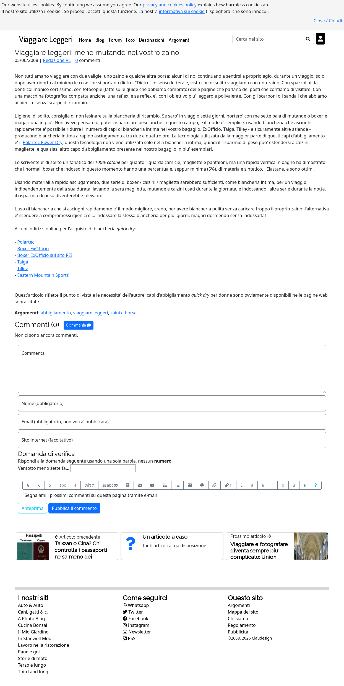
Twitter (133, 612)
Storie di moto (32, 658)
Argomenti (180, 39)
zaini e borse (123, 313)
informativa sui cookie (182, 11)
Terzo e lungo (32, 665)
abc (62, 485)
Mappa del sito (243, 612)
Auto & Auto (30, 605)
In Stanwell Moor (35, 638)
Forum (115, 39)
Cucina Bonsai (32, 625)
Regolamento (242, 625)
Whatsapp (136, 605)
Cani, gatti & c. (33, 612)
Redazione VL (57, 60)
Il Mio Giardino (33, 632)
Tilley (22, 268)
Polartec (25, 242)
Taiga (22, 262)
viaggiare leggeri (90, 313)
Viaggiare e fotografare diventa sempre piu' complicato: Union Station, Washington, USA (259, 557)
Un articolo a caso (164, 537)
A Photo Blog (31, 618)
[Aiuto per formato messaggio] (316, 485)
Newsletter (137, 632)
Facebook (135, 618)
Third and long (33, 672)
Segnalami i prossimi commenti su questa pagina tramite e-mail (91, 495)
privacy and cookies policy (170, 5)
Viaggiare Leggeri (45, 39)
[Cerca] (267, 39)
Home (86, 39)
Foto (130, 39)
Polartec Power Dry (42, 142)
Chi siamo (238, 618)
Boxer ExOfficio (33, 249)
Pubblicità (238, 632)
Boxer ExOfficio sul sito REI (44, 255)
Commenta (78, 325)
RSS (129, 638)
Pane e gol (29, 652)
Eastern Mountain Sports (43, 275)
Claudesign (262, 638)
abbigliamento (56, 313)
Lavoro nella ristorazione (43, 645)
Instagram (136, 625)
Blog (100, 39)
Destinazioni (151, 39)
